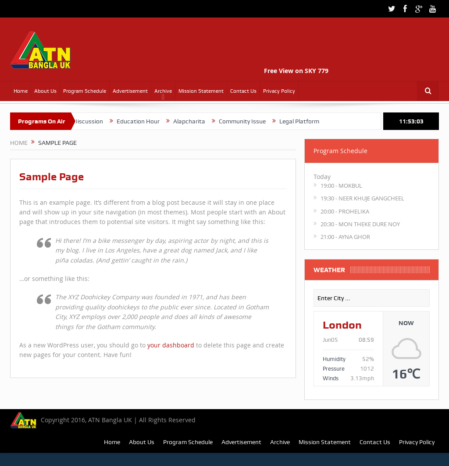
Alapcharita (197, 121)
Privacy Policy (279, 91)
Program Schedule (84, 91)
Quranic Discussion (84, 121)
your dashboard (170, 345)
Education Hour (145, 121)
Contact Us (243, 91)
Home (21, 91)
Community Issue (249, 121)
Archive (163, 91)
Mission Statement (201, 91)
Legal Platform (307, 121)
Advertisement (130, 91)
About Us (45, 91)
